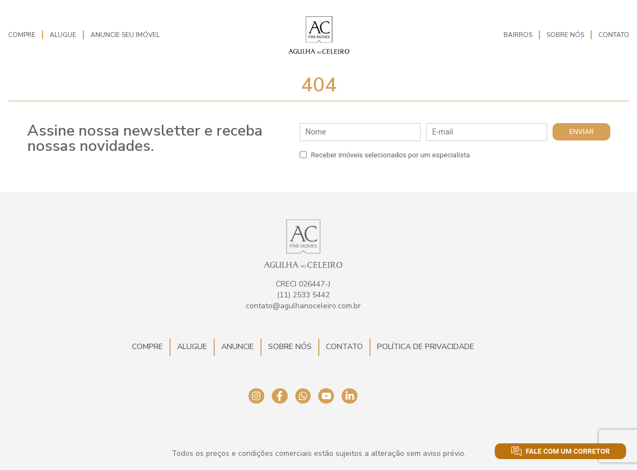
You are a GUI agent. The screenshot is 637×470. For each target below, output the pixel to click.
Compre (21, 34)
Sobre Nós (565, 34)
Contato (613, 34)
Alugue (63, 34)
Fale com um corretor (560, 451)
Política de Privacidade (425, 346)
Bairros (517, 34)
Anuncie (237, 346)
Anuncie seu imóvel (125, 34)
